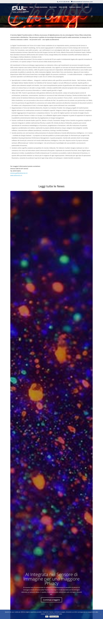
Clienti (87, 7)
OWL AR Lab (63, 7)
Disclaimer (44, 608)
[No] (101, 614)
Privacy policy (54, 616)
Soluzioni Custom (75, 7)
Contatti (26, 12)
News (31, 7)
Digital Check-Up (46, 594)
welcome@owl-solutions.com (78, 602)
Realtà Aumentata (41, 7)
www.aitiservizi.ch (16, 175)
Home (25, 7)
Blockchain (53, 7)
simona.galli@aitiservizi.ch (18, 173)
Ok (47, 616)
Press (22, 22)
